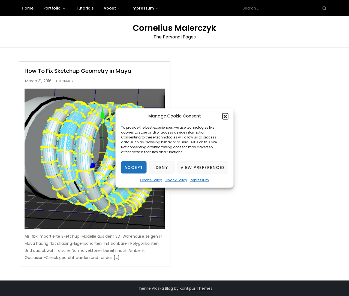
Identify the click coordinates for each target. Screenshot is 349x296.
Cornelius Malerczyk (174, 28)
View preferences (202, 167)
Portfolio (54, 8)
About (113, 8)
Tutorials (85, 8)
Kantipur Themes (196, 288)
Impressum (199, 180)
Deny (162, 167)
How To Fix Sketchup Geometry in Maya (78, 71)
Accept (133, 167)
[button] (225, 116)
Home (28, 8)
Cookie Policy (151, 180)
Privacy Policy (176, 180)
